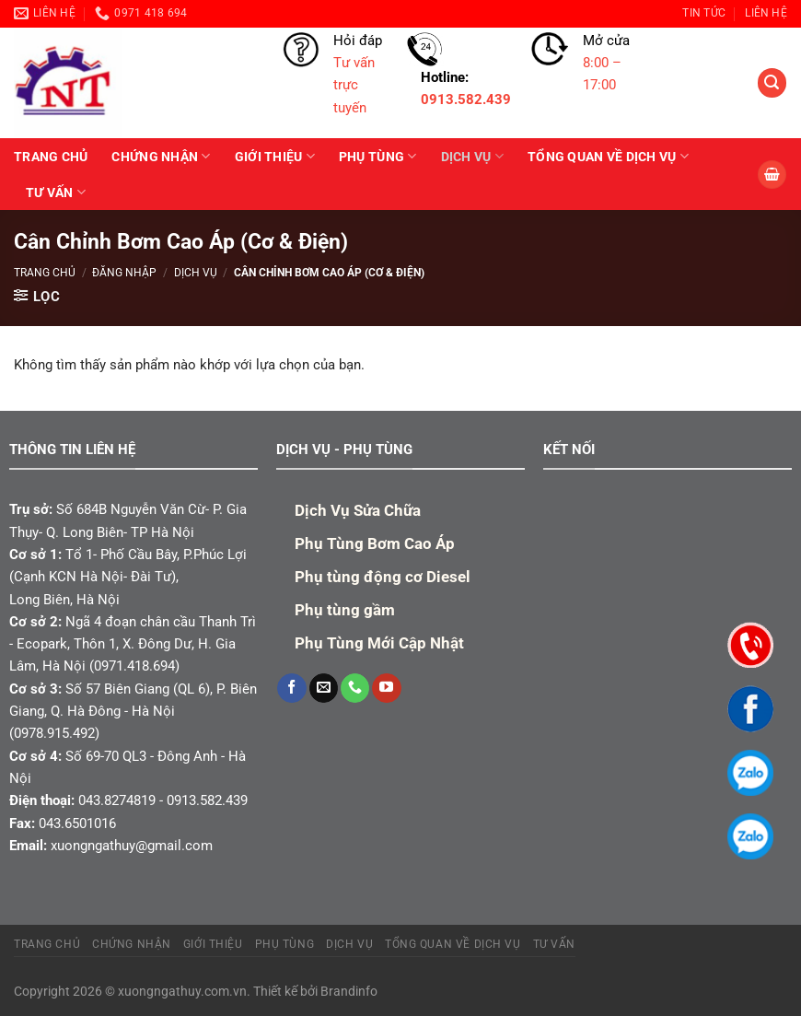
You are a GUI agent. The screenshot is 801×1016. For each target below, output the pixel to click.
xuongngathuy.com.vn (182, 991)
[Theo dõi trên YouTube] (386, 688)
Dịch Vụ (472, 156)
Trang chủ (44, 272)
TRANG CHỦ (50, 156)
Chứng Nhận (160, 156)
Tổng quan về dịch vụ (608, 156)
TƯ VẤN (56, 192)
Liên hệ (766, 12)
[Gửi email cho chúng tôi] (323, 688)
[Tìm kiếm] (771, 82)
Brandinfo (348, 991)
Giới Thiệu (275, 156)
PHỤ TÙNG (378, 156)
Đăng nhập (124, 272)
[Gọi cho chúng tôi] (355, 688)
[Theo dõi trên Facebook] (291, 688)
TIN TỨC (704, 12)
